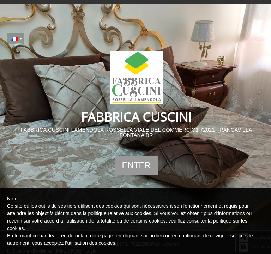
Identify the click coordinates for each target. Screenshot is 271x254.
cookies (15, 228)
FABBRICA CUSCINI (136, 117)
